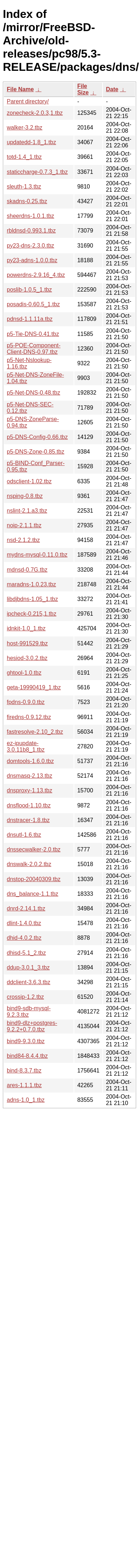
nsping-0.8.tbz (25, 496)
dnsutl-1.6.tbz (24, 835)
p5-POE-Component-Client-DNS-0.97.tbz (33, 348)
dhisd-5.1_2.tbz (26, 953)
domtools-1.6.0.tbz (30, 761)
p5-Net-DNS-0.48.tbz (33, 393)
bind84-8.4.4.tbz (27, 1056)
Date (112, 89)
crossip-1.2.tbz (25, 997)
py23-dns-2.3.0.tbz (30, 246)
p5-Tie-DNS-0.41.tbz (33, 334)
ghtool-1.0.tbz (24, 673)
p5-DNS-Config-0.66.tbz (37, 437)
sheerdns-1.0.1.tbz (30, 216)
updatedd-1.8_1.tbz (31, 142)
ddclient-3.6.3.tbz (28, 982)
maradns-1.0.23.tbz (31, 584)
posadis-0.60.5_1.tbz (33, 304)
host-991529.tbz (27, 643)
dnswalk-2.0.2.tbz (29, 864)
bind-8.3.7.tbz (24, 1070)
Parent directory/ (28, 101)
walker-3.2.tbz (25, 127)
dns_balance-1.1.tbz (32, 894)
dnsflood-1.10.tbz (29, 805)
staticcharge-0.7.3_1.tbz (37, 172)
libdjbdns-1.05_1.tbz (32, 599)
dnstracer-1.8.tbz (28, 820)
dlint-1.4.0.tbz (24, 923)
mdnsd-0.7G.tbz (27, 570)
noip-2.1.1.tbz (24, 525)
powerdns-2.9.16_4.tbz (36, 275)
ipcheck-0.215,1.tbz (31, 614)
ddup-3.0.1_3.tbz (28, 967)
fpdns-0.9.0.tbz (26, 702)
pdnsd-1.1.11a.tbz (30, 319)
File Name (20, 89)
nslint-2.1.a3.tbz (27, 511)
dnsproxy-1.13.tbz (29, 790)
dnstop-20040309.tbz (33, 879)
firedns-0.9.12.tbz (29, 717)
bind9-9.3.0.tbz (26, 1041)
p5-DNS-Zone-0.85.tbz (35, 452)
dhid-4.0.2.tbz (24, 938)
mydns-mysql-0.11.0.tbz (37, 555)
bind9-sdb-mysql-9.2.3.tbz (29, 1011)
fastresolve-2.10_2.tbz (35, 732)
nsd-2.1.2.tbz (23, 540)
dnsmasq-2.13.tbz (29, 776)
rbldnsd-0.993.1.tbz (31, 231)
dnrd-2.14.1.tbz (26, 908)
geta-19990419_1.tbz (34, 687)
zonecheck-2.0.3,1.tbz (35, 113)
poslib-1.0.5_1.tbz (29, 290)
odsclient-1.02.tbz (29, 481)
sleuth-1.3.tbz (24, 187)
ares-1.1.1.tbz (24, 1085)
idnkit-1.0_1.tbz (26, 628)
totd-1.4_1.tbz (24, 157)
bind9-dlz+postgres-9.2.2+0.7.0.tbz (32, 1026)
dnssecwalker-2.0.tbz (33, 849)
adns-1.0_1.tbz (26, 1100)
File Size (83, 89)
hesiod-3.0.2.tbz (27, 658)
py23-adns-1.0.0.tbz (32, 260)
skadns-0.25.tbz (27, 201)
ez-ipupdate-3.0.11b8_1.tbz (26, 746)
